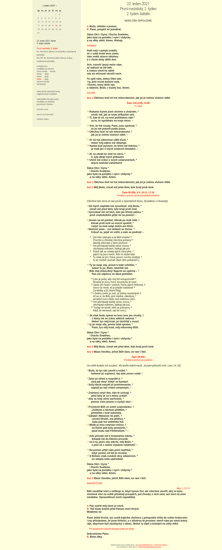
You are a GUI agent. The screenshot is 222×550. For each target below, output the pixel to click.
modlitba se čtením (45, 69)
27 (49, 29)
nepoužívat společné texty (48, 91)
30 (60, 29)
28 (53, 29)
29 (56, 29)
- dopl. (46, 74)
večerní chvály (43, 81)
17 (39, 25)
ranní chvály (42, 71)
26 (46, 29)
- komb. (52, 71)
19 (46, 25)
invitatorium (42, 66)
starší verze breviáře (45, 114)
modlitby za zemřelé (46, 102)
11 (42, 22)
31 (39, 33)
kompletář (41, 84)
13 (49, 22)
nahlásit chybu (43, 119)
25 (42, 29)
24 (39, 29)
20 (49, 25)
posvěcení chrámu (45, 104)
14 (53, 22)
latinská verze (42, 109)
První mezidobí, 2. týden (47, 48)
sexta (39, 76)
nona (39, 79)
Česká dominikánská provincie (149, 547)
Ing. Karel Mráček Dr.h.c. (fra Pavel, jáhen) (151, 545)
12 (46, 22)
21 (53, 25)
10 (39, 22)
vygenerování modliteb (47, 94)
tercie (39, 74)
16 (60, 22)
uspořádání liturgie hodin (48, 99)
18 (42, 25)
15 (56, 22)
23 (60, 25)
